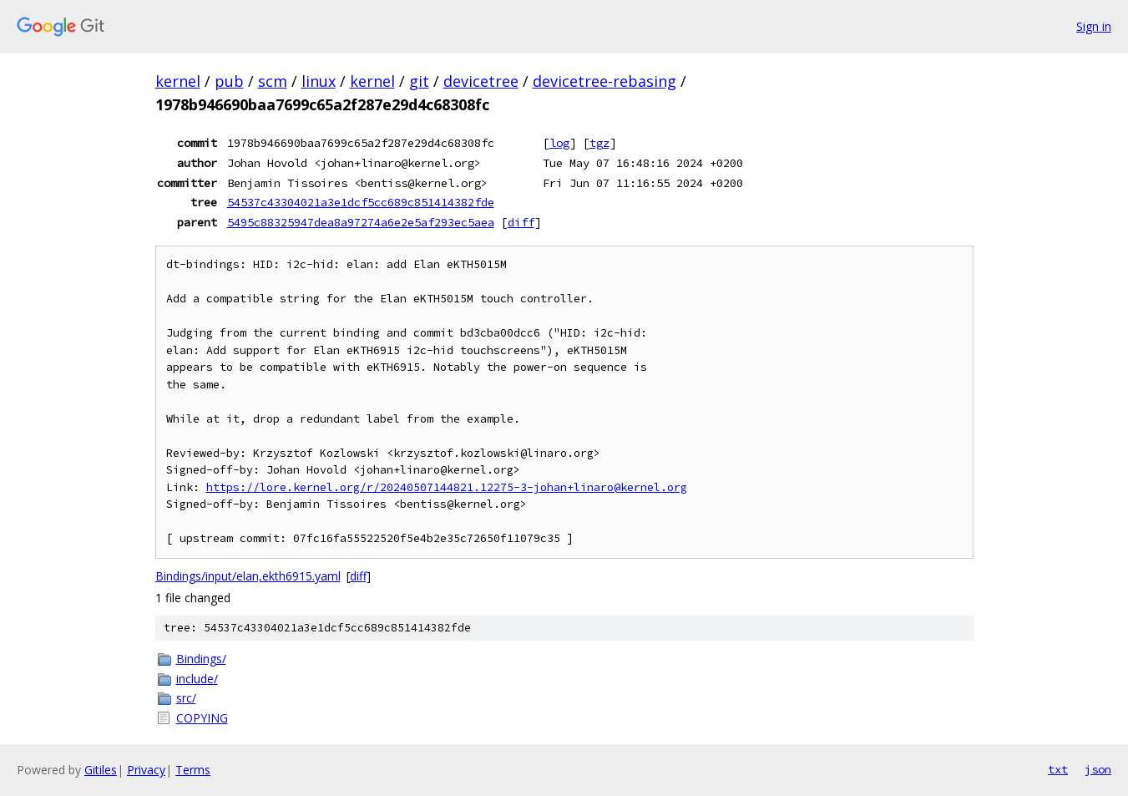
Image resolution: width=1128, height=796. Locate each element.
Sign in (1093, 26)
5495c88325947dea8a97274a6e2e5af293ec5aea (360, 222)
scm (272, 81)
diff (521, 222)
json (1098, 769)
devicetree (480, 81)
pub (229, 81)
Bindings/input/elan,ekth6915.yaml (248, 576)
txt (1058, 769)
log (559, 142)
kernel (177, 81)
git (419, 81)
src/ (186, 698)
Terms (192, 770)
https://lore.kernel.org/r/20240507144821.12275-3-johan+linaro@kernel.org (446, 487)
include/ (197, 679)
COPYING (202, 718)
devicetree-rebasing (604, 81)
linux (318, 81)
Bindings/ (201, 659)
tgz (599, 142)
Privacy (146, 770)
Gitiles (100, 770)
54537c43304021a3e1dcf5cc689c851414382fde (360, 202)
